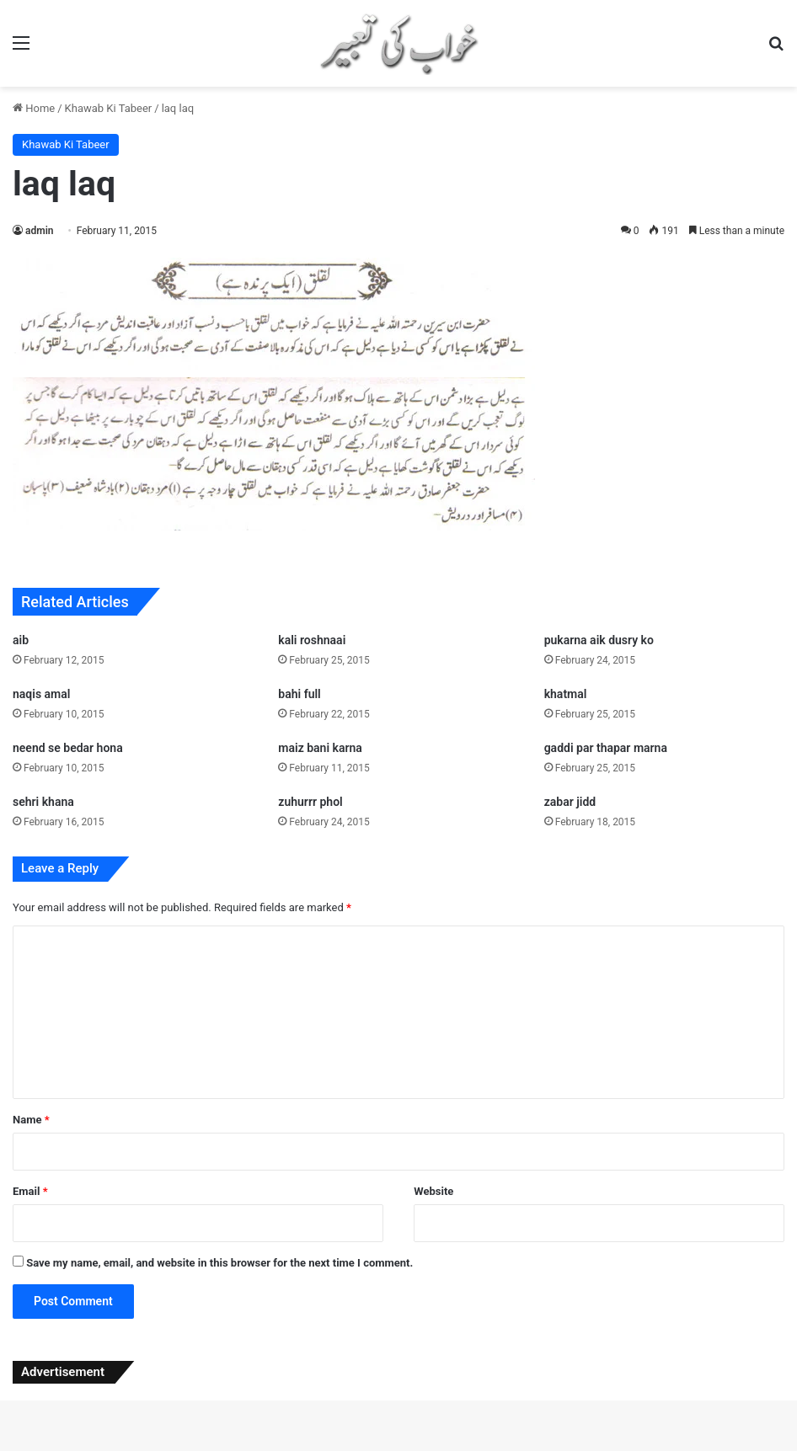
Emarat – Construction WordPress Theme (553, 1447)
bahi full (299, 694)
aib (21, 640)
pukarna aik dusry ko (599, 640)
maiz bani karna (320, 748)
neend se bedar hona (68, 748)
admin (39, 231)
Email (30, 1191)
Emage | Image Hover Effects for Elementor (291, 1447)
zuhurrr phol (310, 801)
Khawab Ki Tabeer (108, 108)
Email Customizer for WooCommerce (326, 1447)
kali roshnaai (311, 640)
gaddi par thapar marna (605, 748)
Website (433, 1191)
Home (34, 108)
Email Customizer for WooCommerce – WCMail (361, 1447)
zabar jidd (570, 801)
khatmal (565, 694)
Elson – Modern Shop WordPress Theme (213, 1447)
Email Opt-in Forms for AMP (393, 1447)
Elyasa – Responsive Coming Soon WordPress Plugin (252, 1447)
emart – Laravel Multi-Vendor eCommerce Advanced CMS (594, 1447)
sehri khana (43, 801)
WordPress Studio (188, 1447)
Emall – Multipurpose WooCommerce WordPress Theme (513, 1447)
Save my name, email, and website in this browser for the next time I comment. (219, 1262)
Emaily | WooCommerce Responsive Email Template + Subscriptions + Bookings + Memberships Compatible (447, 1447)
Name (31, 1119)
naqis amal (41, 694)
